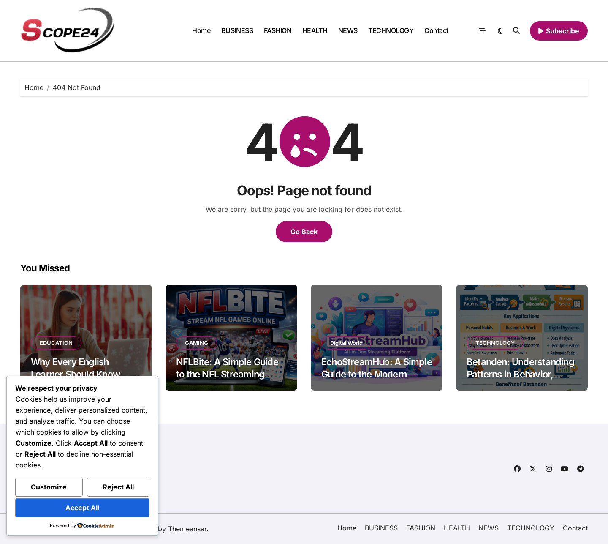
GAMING (196, 342)
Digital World (346, 342)
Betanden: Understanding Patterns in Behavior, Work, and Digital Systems (520, 380)
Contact (436, 30)
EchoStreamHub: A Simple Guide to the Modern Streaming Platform (376, 373)
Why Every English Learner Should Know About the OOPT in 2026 (82, 373)
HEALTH (314, 30)
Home (201, 30)
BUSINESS (237, 30)
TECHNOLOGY (390, 30)
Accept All (82, 507)
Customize (49, 487)
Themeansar (187, 529)
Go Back (304, 231)
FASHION (278, 30)
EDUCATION (56, 342)
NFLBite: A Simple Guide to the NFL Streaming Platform (227, 373)
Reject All (118, 487)
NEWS (348, 30)
